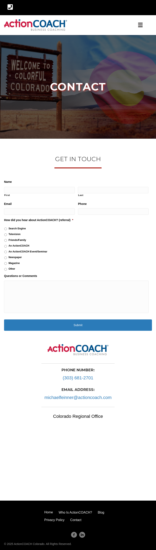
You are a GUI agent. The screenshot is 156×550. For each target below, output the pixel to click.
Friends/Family (17, 240)
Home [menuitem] (48, 512)
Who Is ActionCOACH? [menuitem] (75, 512)
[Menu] (140, 25)
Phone (82, 203)
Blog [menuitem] (101, 512)
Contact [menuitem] (75, 520)
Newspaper (15, 257)
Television (15, 234)
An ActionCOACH (19, 245)
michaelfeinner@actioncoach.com (78, 397)
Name (8, 181)
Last (80, 195)
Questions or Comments (20, 276)
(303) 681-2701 (78, 377)
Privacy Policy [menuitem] (54, 520)
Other (12, 268)
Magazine (14, 263)
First (7, 195)
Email (8, 203)
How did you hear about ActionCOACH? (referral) (38, 220)
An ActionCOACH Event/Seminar (28, 251)
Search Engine (17, 228)
